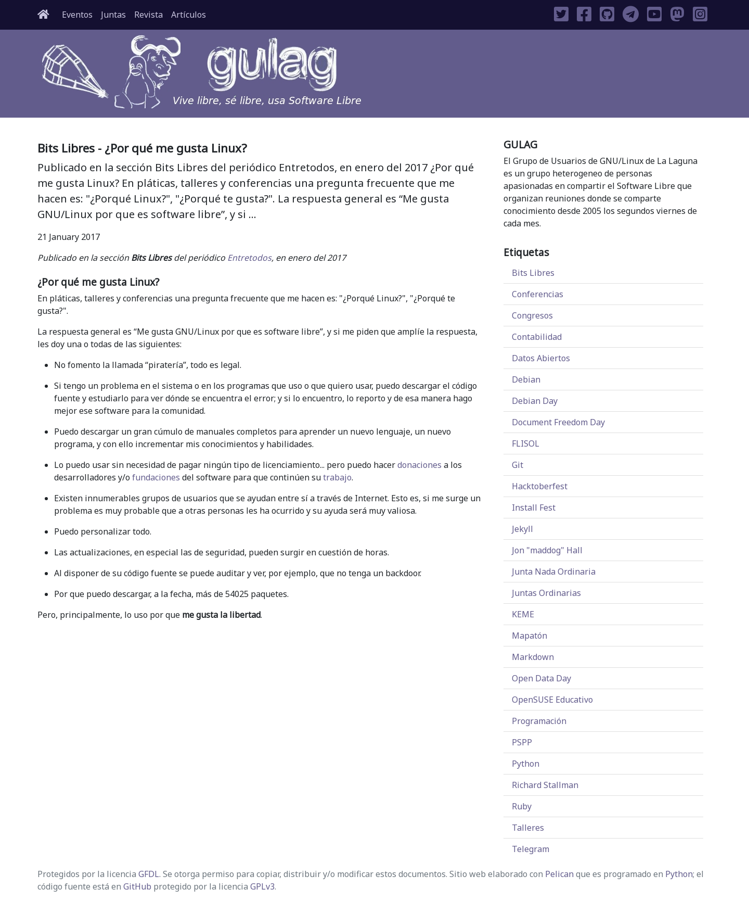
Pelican (559, 874)
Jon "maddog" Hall (547, 550)
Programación (539, 721)
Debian (526, 379)
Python (525, 763)
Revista (148, 14)
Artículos (188, 14)
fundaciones (156, 477)
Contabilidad (537, 336)
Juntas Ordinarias (546, 593)
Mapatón (529, 635)
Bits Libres (533, 272)
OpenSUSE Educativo (552, 699)
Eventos (77, 14)
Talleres (528, 827)
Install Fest (534, 507)
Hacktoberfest (539, 486)
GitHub (137, 886)
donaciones (419, 465)
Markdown (533, 657)
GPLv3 (262, 886)
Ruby (522, 806)
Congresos (532, 315)
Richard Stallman (545, 785)
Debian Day (535, 401)
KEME (523, 614)
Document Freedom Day (558, 422)
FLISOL (525, 443)
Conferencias (537, 294)
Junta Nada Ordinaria (554, 571)
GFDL (148, 874)
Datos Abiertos (541, 358)
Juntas (113, 14)
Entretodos (249, 257)
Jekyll (522, 529)
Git (517, 465)
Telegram (530, 849)
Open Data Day (541, 678)
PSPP (522, 742)
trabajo (337, 477)
